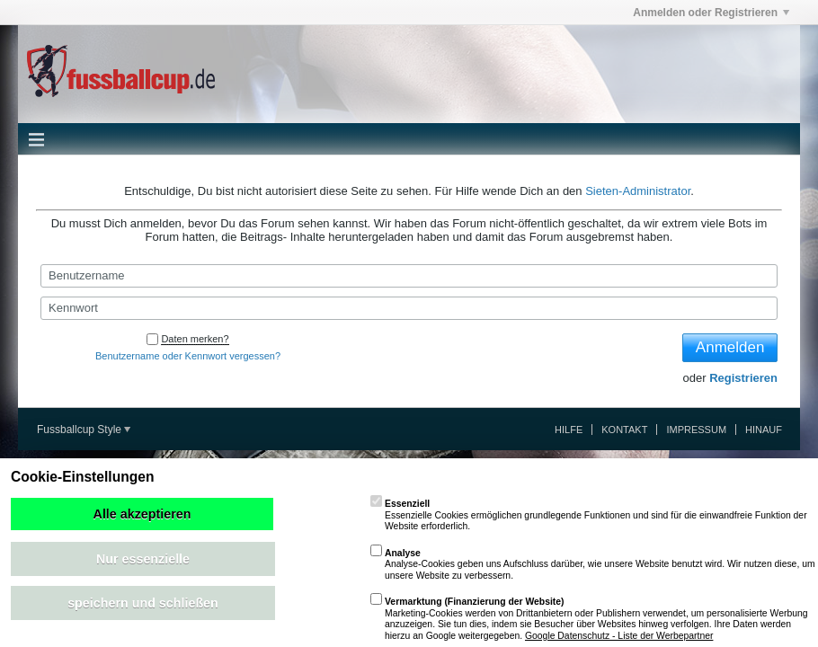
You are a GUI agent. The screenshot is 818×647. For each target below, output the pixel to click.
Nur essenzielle (143, 559)
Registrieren (743, 378)
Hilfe (568, 429)
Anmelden (730, 347)
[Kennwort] (409, 308)
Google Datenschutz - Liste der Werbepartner (619, 636)
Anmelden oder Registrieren (711, 12)
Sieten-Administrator (637, 191)
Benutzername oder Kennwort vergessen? (187, 355)
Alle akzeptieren (142, 514)
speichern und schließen (142, 603)
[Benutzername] (409, 276)
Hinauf (763, 429)
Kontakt (624, 429)
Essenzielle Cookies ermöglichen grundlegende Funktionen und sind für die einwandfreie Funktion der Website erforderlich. (588, 515)
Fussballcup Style (83, 429)
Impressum (696, 429)
